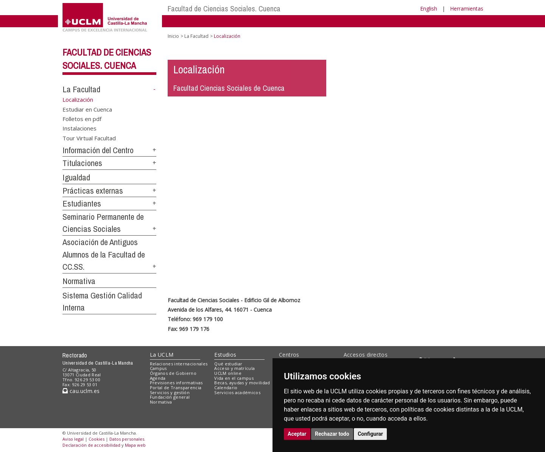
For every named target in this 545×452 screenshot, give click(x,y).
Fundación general (170, 397)
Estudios (225, 354)
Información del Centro (98, 150)
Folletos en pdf (81, 118)
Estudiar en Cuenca (87, 109)
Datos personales (126, 439)
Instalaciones (79, 128)
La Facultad (81, 89)
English (428, 8)
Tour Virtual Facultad (89, 137)
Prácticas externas (92, 190)
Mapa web (135, 445)
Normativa (78, 281)
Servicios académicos (237, 392)
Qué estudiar (228, 364)
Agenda (158, 378)
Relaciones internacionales (179, 364)
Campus (158, 368)
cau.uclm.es (81, 391)
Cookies (96, 439)
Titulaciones (82, 163)
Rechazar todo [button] (332, 434)
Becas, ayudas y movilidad (242, 382)
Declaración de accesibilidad (91, 445)
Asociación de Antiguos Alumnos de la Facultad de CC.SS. (103, 254)
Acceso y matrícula (234, 368)
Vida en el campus (234, 378)
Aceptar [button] (297, 434)
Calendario (225, 387)
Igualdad (76, 177)
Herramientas (466, 8)
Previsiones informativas (176, 382)
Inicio (173, 36)
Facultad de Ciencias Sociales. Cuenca (224, 8)
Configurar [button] (370, 434)
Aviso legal (73, 439)
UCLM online (227, 373)
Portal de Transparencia (176, 387)
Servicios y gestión (170, 392)
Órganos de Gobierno (173, 373)
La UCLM (162, 354)
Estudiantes (81, 203)
